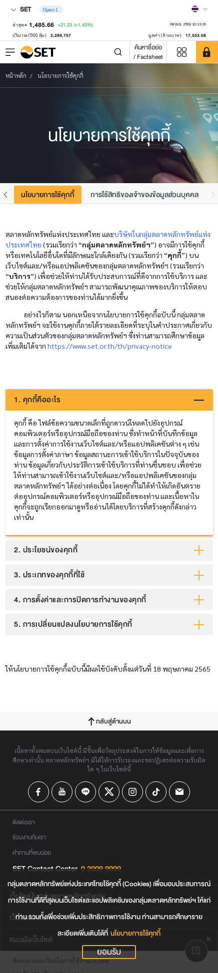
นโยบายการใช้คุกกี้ (135, 933)
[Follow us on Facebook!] (39, 792)
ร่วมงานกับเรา (29, 837)
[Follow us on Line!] (85, 792)
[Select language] (199, 9)
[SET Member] (207, 52)
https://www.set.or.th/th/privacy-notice (110, 345)
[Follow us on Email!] (179, 792)
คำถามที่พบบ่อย (31, 852)
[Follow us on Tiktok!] (156, 792)
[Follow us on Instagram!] (133, 792)
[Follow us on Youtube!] (62, 792)
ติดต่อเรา (23, 822)
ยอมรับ (109, 952)
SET (20, 9)
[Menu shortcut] (181, 52)
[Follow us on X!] (109, 792)
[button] (5, 194)
